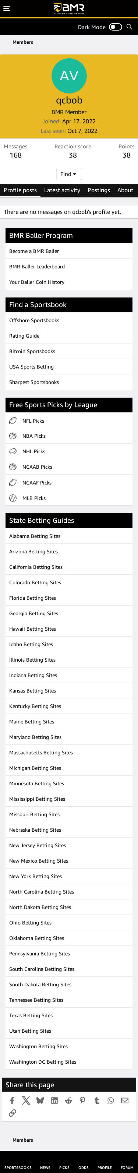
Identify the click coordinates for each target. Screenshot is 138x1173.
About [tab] (125, 190)
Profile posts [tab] (20, 190)
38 (127, 155)
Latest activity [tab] (62, 190)
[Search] (129, 27)
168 (16, 155)
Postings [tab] (99, 190)
